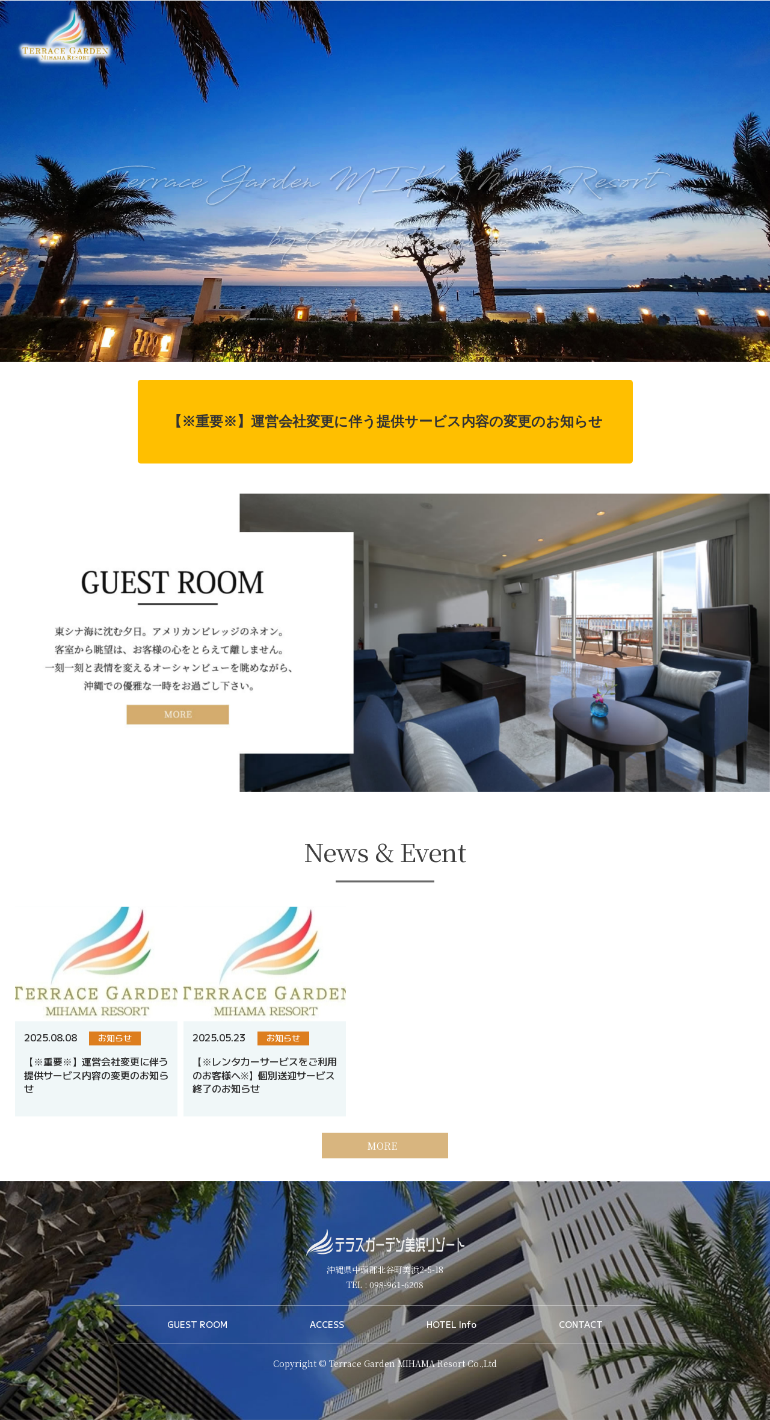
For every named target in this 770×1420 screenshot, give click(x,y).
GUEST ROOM (197, 1324)
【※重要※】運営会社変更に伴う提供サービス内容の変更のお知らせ (385, 421)
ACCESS (327, 1324)
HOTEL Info (451, 1324)
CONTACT (581, 1324)
